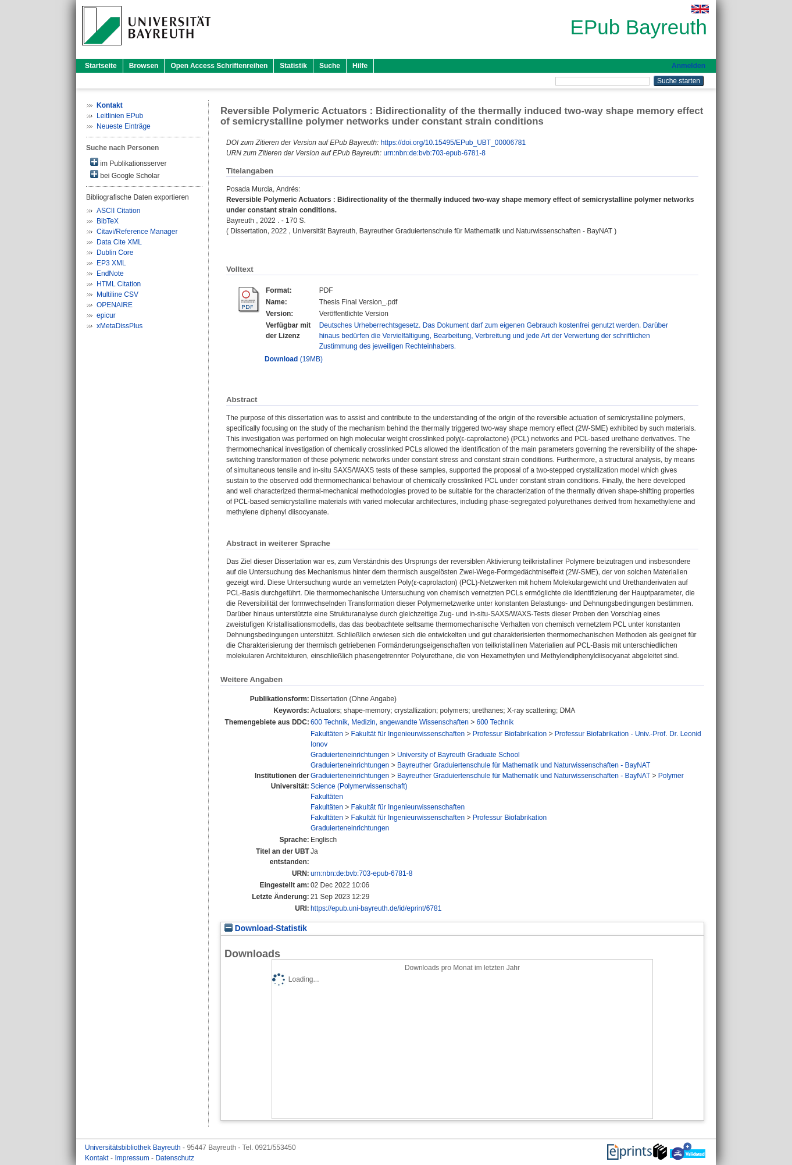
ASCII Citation (118, 211)
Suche (329, 66)
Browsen (144, 66)
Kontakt (97, 1158)
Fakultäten (327, 734)
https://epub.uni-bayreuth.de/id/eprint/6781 (376, 908)
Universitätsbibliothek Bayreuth (134, 1147)
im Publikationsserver (128, 163)
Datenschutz (174, 1158)
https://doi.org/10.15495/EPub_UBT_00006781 (453, 142)
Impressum (133, 1158)
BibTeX (108, 221)
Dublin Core (115, 252)
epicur (106, 315)
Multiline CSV (117, 294)
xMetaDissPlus (119, 326)
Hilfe (360, 66)
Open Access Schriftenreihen (218, 66)
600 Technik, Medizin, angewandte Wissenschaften (390, 722)
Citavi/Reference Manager (137, 232)
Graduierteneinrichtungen (350, 755)
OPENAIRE (115, 305)
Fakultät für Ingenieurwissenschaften (408, 734)
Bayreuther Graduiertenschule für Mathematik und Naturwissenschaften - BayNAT (523, 765)
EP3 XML (111, 263)
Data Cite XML (119, 242)
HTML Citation (119, 284)
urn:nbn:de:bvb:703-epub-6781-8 (434, 153)
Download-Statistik (265, 928)
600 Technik (495, 722)
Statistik (293, 66)
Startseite (101, 66)
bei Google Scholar (124, 175)
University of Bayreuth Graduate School (458, 755)
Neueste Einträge (124, 126)
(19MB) (294, 359)
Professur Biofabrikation (510, 734)
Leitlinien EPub (120, 116)
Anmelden (688, 66)
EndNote (110, 273)
